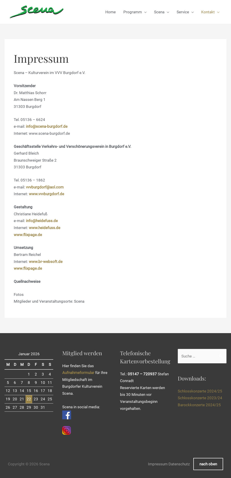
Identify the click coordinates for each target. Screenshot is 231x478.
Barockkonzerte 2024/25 (199, 405)
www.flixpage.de (28, 234)
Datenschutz (179, 464)
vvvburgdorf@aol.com (45, 187)
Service (183, 12)
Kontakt (208, 12)
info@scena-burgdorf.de (46, 126)
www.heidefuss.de (44, 227)
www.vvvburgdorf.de (46, 194)
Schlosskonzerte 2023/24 (200, 398)
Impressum (158, 464)
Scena (159, 12)
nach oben (208, 464)
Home (110, 12)
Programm (132, 12)
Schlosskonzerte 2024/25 (200, 391)
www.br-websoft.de (45, 261)
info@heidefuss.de (42, 220)
